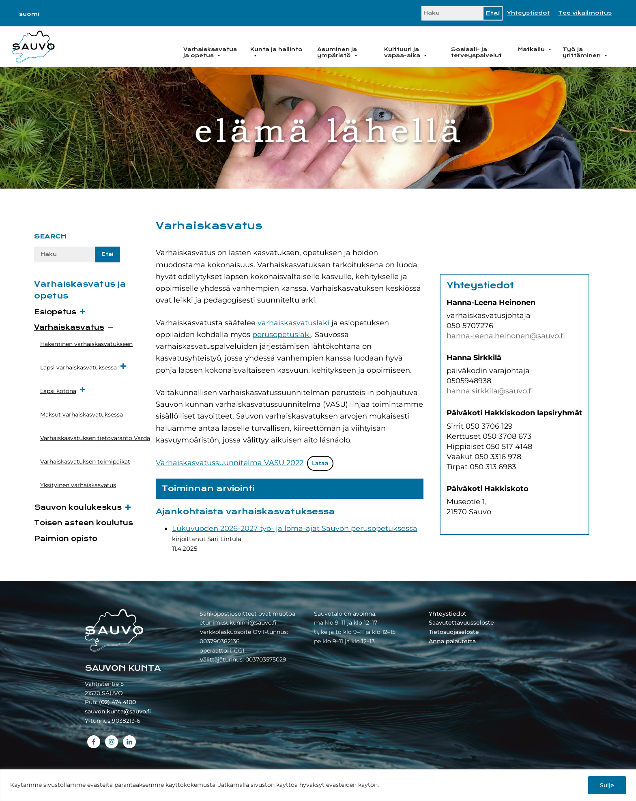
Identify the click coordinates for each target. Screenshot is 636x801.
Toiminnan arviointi (208, 488)
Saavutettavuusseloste (461, 622)
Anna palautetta (452, 641)
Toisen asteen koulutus (83, 523)
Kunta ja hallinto (276, 52)
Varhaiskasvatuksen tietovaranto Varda (95, 438)
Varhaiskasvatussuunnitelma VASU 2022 (229, 462)
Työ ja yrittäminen (585, 52)
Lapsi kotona (63, 390)
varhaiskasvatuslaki (293, 322)
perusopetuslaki (281, 334)
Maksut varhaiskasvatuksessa (81, 414)
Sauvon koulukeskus (78, 507)
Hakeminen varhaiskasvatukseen (86, 344)
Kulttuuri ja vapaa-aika (406, 52)
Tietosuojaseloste (454, 632)
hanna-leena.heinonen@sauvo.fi (506, 335)
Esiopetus (55, 312)
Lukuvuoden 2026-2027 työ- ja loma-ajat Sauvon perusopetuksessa (294, 528)
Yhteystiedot (528, 13)
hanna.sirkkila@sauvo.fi (490, 391)
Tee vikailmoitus (585, 13)
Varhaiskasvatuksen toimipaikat (85, 461)
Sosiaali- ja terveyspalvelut (476, 52)
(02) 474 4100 (117, 702)
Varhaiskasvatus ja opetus (210, 52)
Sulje (607, 785)
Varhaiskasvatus (69, 327)
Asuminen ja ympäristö (337, 52)
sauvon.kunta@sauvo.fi (118, 711)
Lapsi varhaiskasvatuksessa (83, 367)
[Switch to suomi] (29, 14)
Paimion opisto (65, 539)
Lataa (320, 463)
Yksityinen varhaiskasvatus (78, 485)
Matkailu (535, 49)
